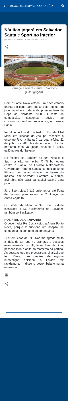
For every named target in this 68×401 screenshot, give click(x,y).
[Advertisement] (34, 358)
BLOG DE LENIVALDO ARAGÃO (31, 5)
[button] (6, 46)
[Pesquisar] (63, 5)
